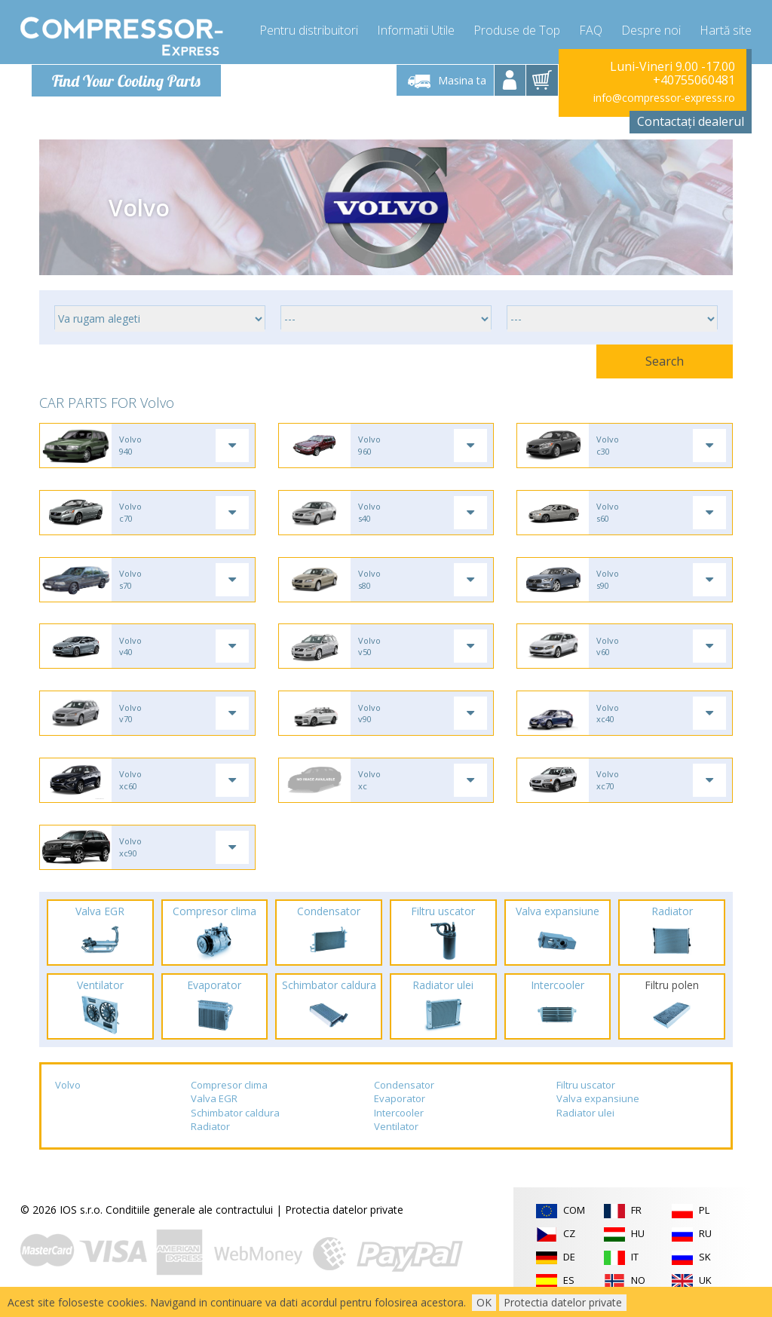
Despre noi (651, 30)
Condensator (404, 1091)
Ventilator (396, 1133)
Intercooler (399, 1119)
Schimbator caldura (235, 1119)
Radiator (210, 1133)
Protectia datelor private (344, 1215)
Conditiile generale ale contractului (189, 1215)
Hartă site (726, 30)
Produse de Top (516, 30)
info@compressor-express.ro (664, 97)
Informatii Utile (416, 30)
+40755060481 (694, 80)
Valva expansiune (597, 1104)
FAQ (590, 30)
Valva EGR (214, 1104)
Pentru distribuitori (308, 30)
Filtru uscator (585, 1091)
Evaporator (399, 1104)
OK (484, 1302)
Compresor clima (229, 1091)
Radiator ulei (585, 1119)
